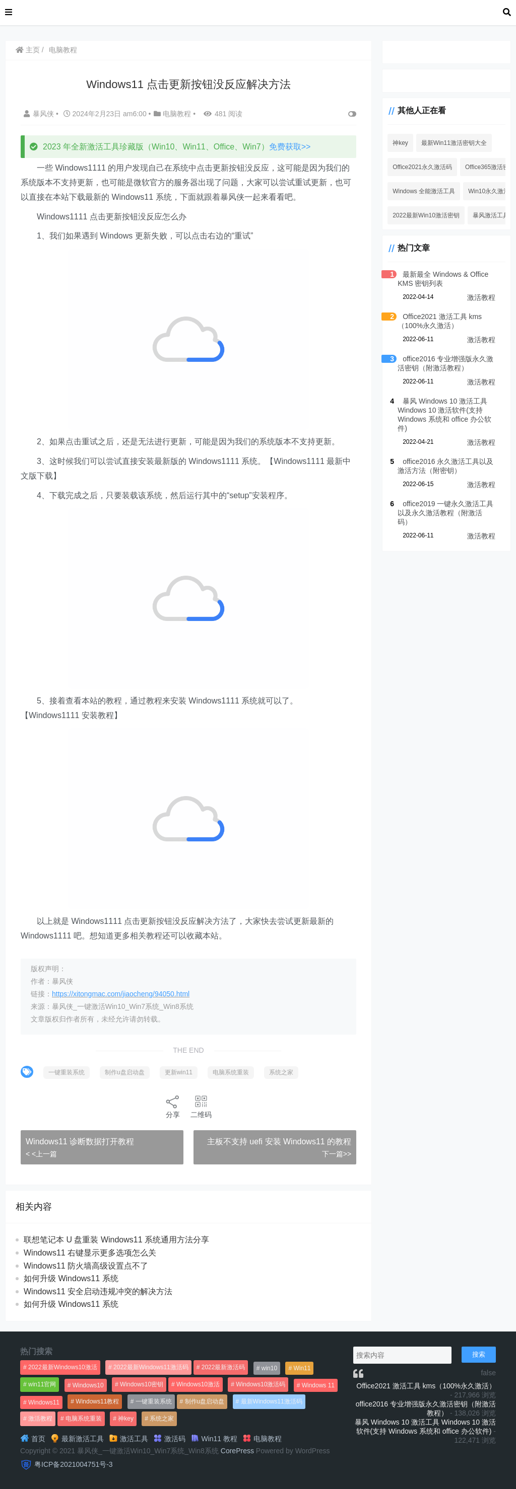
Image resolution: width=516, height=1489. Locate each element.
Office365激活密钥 (490, 167)
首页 (32, 1439)
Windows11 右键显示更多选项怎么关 (90, 1252)
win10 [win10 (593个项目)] (269, 1368)
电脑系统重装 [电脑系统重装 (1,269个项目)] (84, 1418)
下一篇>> (336, 1154)
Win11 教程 (213, 1439)
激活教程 (481, 297)
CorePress (237, 1451)
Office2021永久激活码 (422, 167)
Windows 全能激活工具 (424, 191)
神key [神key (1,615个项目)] (126, 1418)
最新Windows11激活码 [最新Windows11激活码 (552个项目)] (271, 1401)
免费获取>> (290, 146)
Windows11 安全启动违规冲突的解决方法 (98, 1291)
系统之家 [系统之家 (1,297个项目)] (162, 1418)
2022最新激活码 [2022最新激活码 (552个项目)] (223, 1367)
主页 (28, 50)
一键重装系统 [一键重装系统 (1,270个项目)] (154, 1401)
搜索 (478, 1354)
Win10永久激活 (488, 191)
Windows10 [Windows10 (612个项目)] (88, 1385)
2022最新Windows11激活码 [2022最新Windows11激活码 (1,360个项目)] (150, 1367)
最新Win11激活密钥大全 (454, 142)
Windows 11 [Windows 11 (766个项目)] (318, 1385)
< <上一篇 (41, 1154)
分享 (172, 1106)
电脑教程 (63, 50)
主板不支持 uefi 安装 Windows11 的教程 (279, 1141)
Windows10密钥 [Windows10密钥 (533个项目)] (141, 1384)
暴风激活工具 (491, 215)
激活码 (169, 1439)
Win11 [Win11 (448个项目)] (301, 1368)
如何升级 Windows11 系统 (71, 1278)
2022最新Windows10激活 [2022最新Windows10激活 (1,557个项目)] (62, 1367)
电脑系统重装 (231, 1072)
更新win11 (178, 1072)
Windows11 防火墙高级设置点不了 (86, 1266)
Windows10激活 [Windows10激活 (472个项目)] (198, 1384)
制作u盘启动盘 (125, 1072)
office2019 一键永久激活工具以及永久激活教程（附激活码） (445, 513)
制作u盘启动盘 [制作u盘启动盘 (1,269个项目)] (205, 1401)
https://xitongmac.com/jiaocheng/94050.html (120, 994)
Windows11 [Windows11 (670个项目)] (43, 1402)
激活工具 (128, 1439)
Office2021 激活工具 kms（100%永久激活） (426, 1386)
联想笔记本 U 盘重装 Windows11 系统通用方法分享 (116, 1239)
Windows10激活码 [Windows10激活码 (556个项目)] (260, 1384)
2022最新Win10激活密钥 (426, 215)
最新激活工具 (77, 1439)
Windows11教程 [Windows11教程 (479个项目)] (97, 1401)
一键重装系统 (66, 1072)
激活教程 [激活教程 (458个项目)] (40, 1418)
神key (400, 142)
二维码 (201, 1106)
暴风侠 (40, 114)
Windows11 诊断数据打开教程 (80, 1141)
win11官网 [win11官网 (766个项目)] (42, 1384)
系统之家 (281, 1072)
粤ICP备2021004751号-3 (73, 1464)
